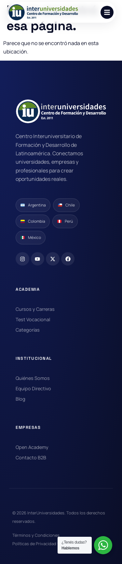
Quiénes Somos (33, 378)
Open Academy (32, 447)
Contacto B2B (31, 457)
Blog (20, 399)
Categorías (28, 330)
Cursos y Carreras (35, 309)
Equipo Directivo (33, 388)
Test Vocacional (33, 319)
